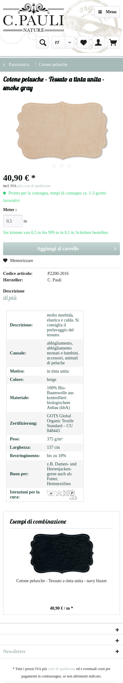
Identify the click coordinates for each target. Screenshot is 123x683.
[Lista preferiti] (83, 42)
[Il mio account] (98, 42)
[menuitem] (42, 42)
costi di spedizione (61, 669)
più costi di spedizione (34, 186)
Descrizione (13, 291)
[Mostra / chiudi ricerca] (42, 42)
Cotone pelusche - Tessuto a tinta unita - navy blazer (61, 581)
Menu (107, 10)
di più (10, 297)
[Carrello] (113, 42)
